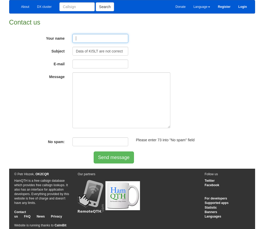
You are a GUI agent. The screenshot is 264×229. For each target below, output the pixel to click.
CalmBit (60, 225)
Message (57, 77)
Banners (211, 212)
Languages (213, 216)
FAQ (27, 216)
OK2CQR (42, 174)
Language (201, 7)
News (41, 216)
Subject (58, 51)
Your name (55, 38)
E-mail (59, 64)
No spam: (56, 142)
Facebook (212, 185)
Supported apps (216, 203)
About (25, 7)
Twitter (210, 181)
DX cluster (44, 7)
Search (105, 7)
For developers (216, 198)
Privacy (56, 216)
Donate (181, 7)
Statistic (211, 207)
